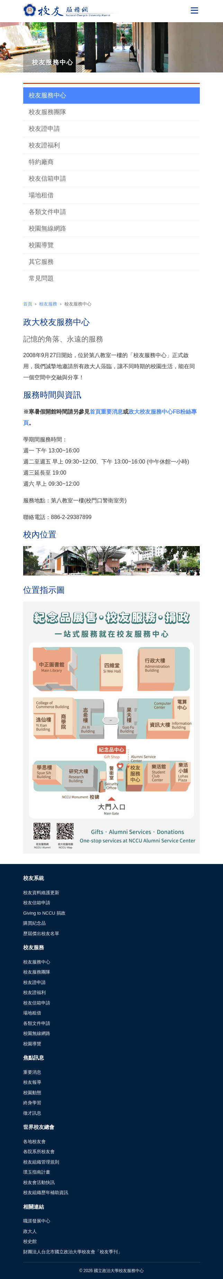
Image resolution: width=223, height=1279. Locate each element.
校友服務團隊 (47, 112)
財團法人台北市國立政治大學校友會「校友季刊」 (72, 1251)
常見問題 (41, 278)
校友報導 (32, 1082)
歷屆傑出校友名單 (41, 933)
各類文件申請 (47, 211)
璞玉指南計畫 (36, 1172)
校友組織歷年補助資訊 (45, 1192)
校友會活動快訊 (39, 1182)
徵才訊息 (32, 1113)
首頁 (27, 303)
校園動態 (32, 1092)
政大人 (30, 1231)
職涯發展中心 (36, 1221)
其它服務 (41, 261)
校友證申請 (44, 128)
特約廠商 (41, 161)
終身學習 (32, 1102)
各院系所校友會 (39, 1151)
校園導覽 (41, 245)
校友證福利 (44, 145)
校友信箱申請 (47, 178)
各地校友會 (34, 1141)
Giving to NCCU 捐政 (44, 913)
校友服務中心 (47, 95)
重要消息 (32, 1072)
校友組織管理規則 (41, 1162)
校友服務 (48, 303)
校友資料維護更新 (41, 892)
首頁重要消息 (106, 412)
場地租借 (41, 195)
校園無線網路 (47, 228)
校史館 (30, 1241)
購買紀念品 (34, 923)
